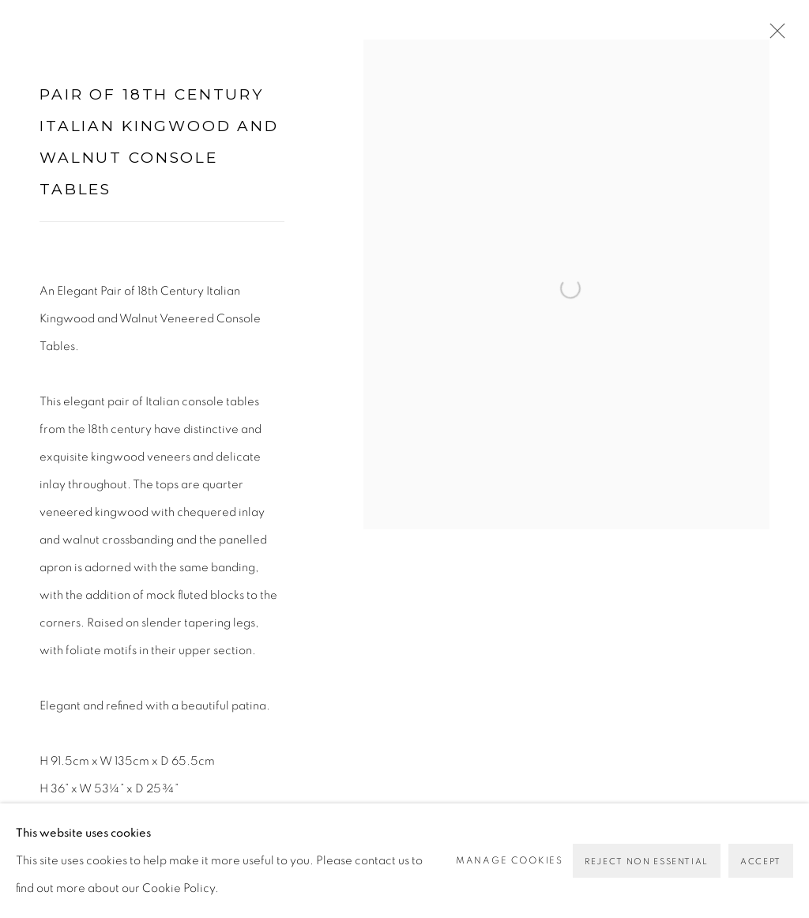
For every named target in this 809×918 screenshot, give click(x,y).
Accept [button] (760, 861)
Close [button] (773, 35)
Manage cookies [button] (509, 860)
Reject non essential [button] (647, 861)
